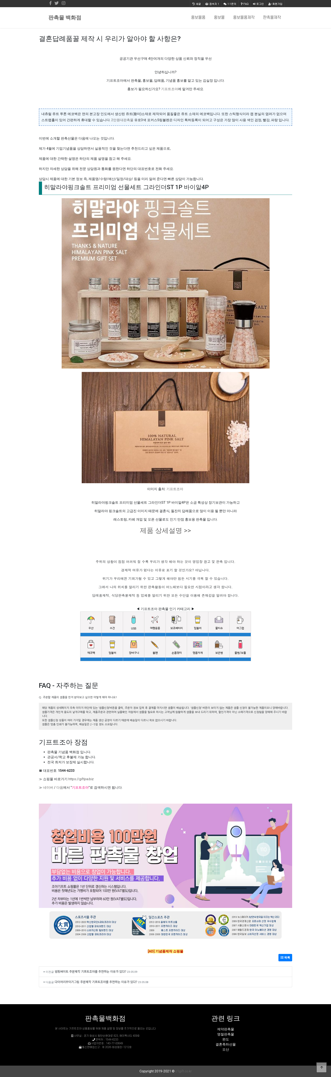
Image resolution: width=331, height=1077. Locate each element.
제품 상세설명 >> (165, 530)
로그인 (258, 3)
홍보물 (219, 17)
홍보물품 (198, 17)
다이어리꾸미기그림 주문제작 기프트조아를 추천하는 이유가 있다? (96, 981)
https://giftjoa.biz (81, 779)
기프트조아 (169, 89)
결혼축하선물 (226, 1044)
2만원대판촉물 (122, 120)
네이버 (48, 787)
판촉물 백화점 (64, 18)
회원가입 (275, 3)
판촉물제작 (272, 17)
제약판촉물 (225, 1029)
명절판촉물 (225, 1034)
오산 (225, 1049)
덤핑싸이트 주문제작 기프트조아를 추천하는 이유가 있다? (90, 971)
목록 (285, 957)
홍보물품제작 (244, 17)
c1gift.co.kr (183, 1071)
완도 (225, 1039)
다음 (59, 787)
